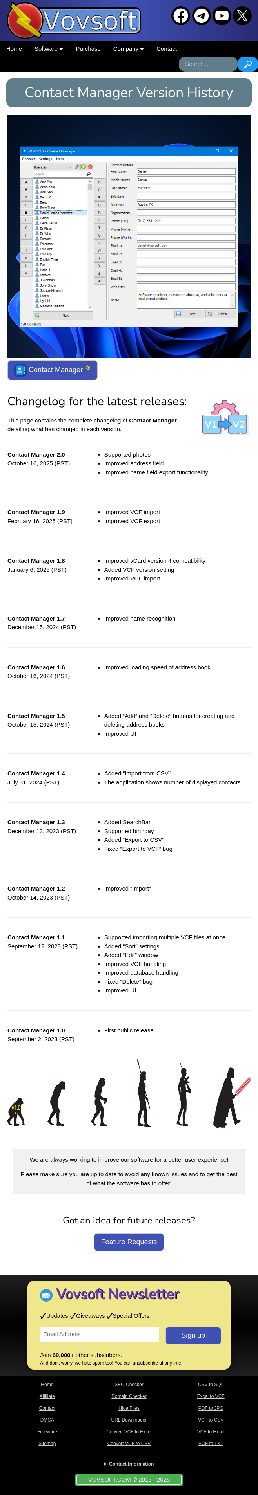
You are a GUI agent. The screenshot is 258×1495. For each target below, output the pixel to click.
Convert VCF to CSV (129, 1443)
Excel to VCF (211, 1396)
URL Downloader (129, 1420)
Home (14, 48)
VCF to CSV (210, 1420)
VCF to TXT (210, 1443)
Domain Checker (128, 1396)
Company (128, 48)
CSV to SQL (210, 1384)
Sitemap (47, 1443)
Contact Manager (52, 370)
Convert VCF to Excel (128, 1431)
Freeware (47, 1431)
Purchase (88, 48)
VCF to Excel (211, 1431)
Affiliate (47, 1396)
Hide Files (128, 1408)
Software (49, 48)
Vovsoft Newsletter (117, 1294)
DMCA (47, 1420)
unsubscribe (145, 1363)
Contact (166, 48)
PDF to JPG (210, 1408)
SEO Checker (128, 1384)
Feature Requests (129, 1242)
